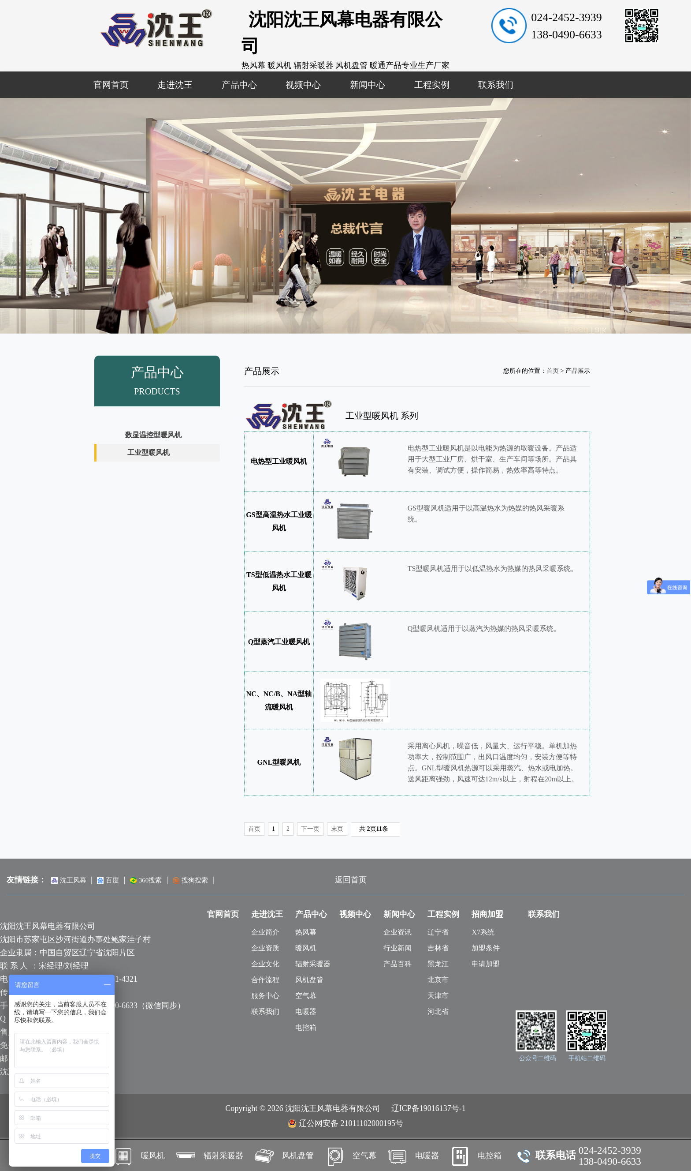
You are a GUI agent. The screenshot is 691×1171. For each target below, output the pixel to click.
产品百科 (397, 964)
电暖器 (305, 1011)
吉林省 (438, 948)
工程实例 (432, 85)
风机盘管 (309, 979)
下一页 (310, 829)
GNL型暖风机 (279, 762)
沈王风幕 (68, 880)
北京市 (438, 979)
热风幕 (305, 932)
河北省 (438, 1011)
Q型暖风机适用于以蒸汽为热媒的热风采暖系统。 (484, 628)
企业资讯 (397, 932)
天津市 (438, 995)
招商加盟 (487, 914)
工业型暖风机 (148, 452)
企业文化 (265, 964)
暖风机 (305, 948)
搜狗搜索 (190, 880)
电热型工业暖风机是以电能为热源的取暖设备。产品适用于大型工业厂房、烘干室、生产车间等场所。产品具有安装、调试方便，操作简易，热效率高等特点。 (492, 459)
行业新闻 (397, 948)
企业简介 (265, 932)
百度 (108, 880)
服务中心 (265, 995)
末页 (337, 829)
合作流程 (265, 979)
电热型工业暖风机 (279, 461)
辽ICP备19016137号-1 (428, 1108)
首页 (552, 371)
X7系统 (483, 932)
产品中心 (239, 85)
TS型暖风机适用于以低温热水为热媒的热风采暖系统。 (493, 568)
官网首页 (111, 85)
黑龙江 (438, 964)
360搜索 (146, 880)
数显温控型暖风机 (153, 435)
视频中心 (303, 85)
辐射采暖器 (313, 964)
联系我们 (495, 85)
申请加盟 (486, 964)
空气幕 (305, 995)
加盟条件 (486, 948)
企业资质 (265, 948)
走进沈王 (175, 85)
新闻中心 (367, 85)
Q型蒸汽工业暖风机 (279, 642)
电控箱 (305, 1027)
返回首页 (351, 879)
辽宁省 (438, 932)
